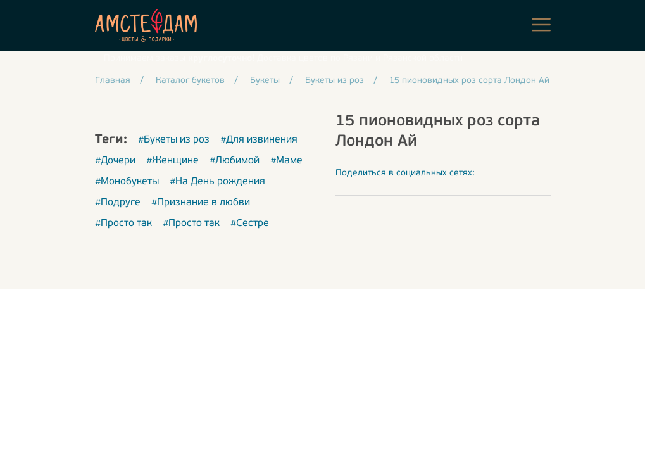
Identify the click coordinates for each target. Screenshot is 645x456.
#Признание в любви (200, 203)
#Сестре (249, 223)
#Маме (286, 161)
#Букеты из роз (174, 140)
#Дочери (115, 161)
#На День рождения (217, 182)
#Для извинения (258, 140)
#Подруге (118, 203)
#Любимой (235, 161)
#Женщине (172, 161)
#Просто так (123, 223)
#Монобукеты (127, 182)
